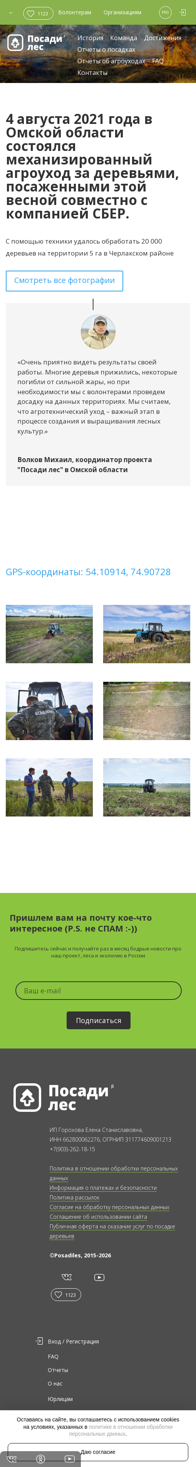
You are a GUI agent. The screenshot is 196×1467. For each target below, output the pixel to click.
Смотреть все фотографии (64, 280)
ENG (165, 12)
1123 (42, 13)
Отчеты (58, 1370)
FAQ (158, 61)
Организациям (122, 12)
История (90, 38)
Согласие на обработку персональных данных (109, 1207)
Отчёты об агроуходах (111, 61)
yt (99, 1277)
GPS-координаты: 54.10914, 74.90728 (88, 571)
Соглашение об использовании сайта (98, 1216)
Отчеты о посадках (106, 50)
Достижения (162, 38)
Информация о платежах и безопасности (103, 1187)
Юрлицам (60, 1399)
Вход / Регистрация (73, 1341)
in (41, 1459)
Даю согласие (98, 1452)
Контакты (92, 73)
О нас (55, 1383)
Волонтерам (74, 12)
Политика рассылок (74, 1197)
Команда (123, 38)
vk (66, 1277)
